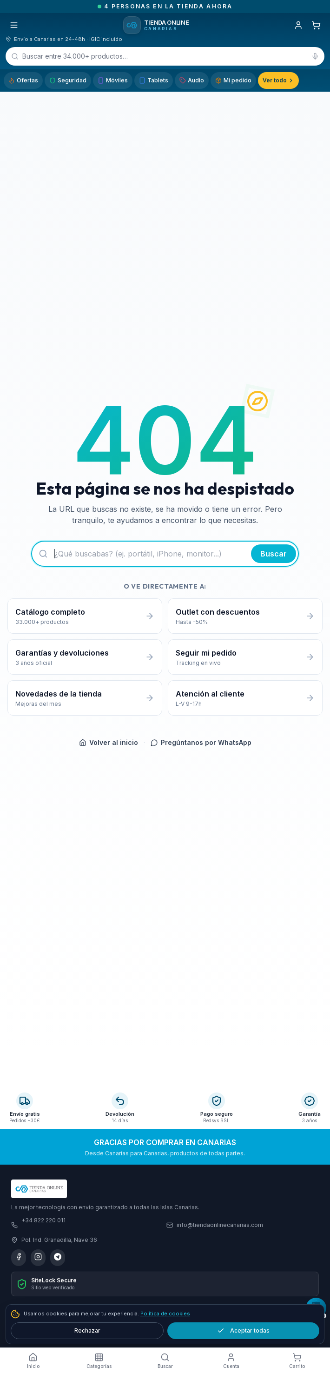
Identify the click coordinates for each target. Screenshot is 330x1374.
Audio (191, 80)
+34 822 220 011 (43, 1220)
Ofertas (23, 80)
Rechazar (87, 1330)
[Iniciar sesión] (298, 25)
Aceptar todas (243, 1330)
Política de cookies (165, 1313)
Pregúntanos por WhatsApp (201, 742)
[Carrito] (316, 25)
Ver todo (278, 80)
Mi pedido (233, 80)
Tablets (153, 80)
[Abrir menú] (14, 25)
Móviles (113, 80)
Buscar (273, 553)
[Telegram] (57, 1257)
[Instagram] (38, 1257)
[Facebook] (18, 1257)
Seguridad (67, 80)
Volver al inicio (108, 742)
